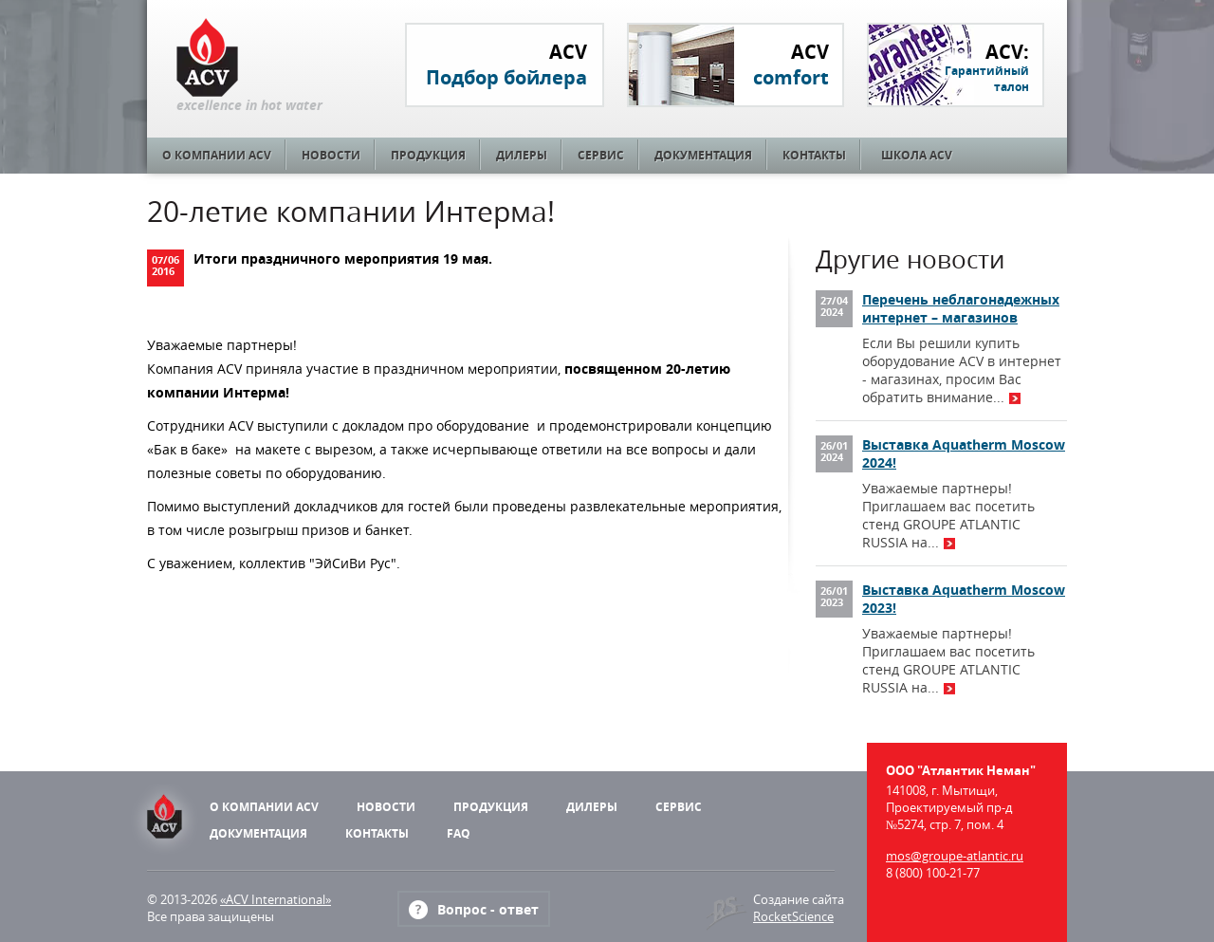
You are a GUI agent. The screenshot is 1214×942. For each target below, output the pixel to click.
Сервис (601, 155)
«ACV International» (275, 899)
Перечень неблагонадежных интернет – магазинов (960, 308)
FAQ (458, 833)
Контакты (814, 155)
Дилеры (521, 155)
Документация (703, 155)
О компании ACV (216, 155)
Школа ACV (916, 155)
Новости (331, 155)
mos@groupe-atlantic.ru (954, 855)
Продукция (428, 155)
